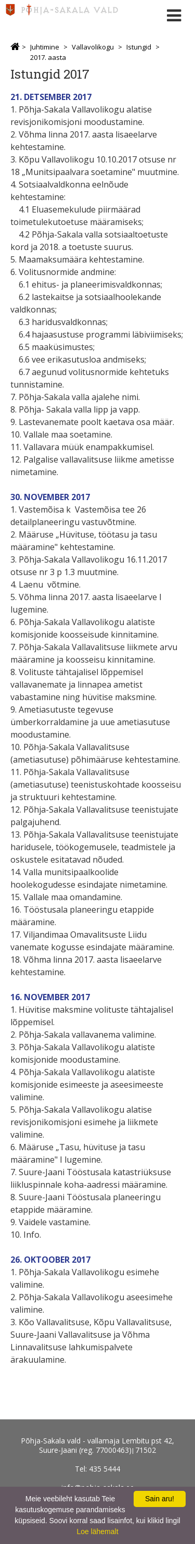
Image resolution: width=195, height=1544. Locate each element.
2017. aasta (48, 57)
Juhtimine (44, 47)
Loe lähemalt (97, 1531)
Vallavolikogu (93, 47)
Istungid (138, 47)
